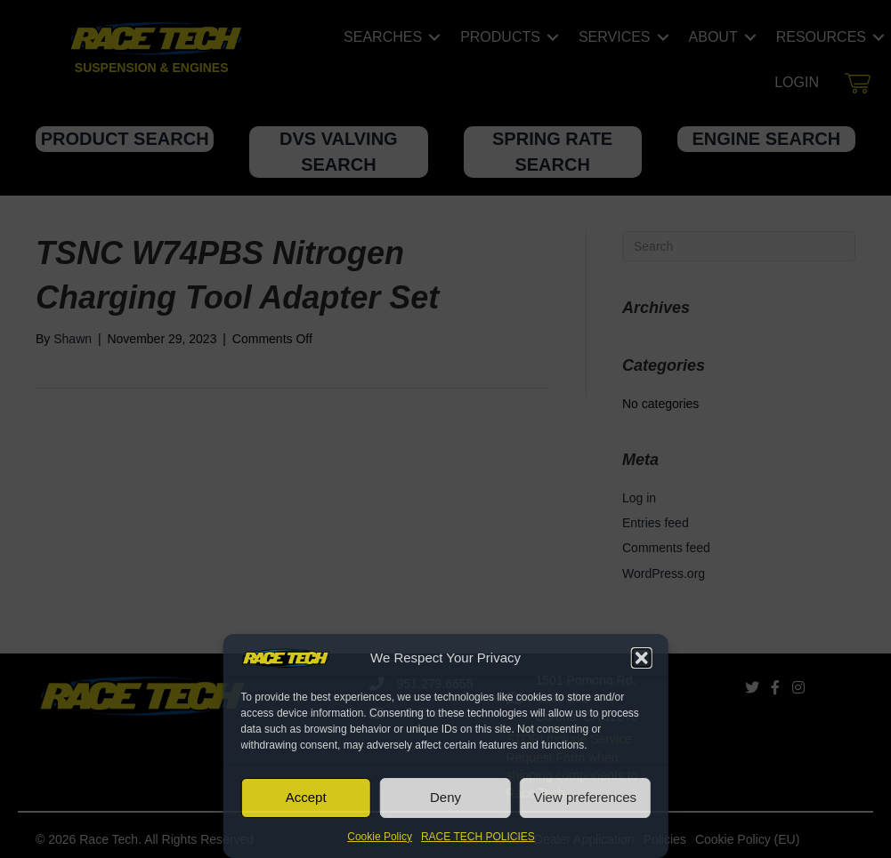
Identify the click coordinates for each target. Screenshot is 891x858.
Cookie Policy (379, 836)
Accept (306, 797)
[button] (642, 658)
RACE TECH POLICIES (478, 836)
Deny (445, 797)
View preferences (585, 797)
